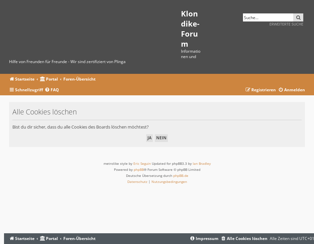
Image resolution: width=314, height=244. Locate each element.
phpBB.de (180, 175)
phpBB (139, 169)
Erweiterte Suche (286, 24)
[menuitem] (52, 90)
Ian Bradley (202, 163)
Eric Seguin (142, 163)
